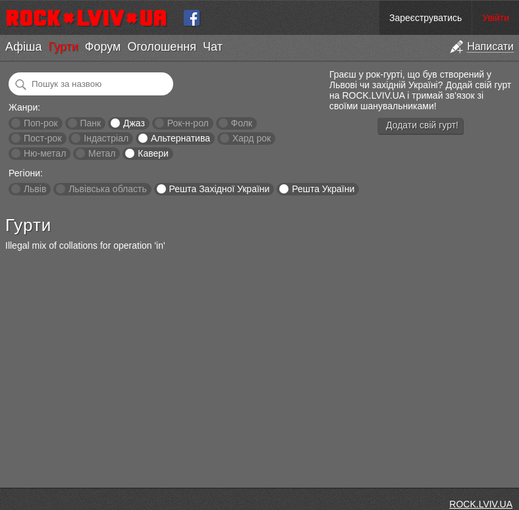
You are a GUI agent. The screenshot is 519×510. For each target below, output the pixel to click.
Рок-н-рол (188, 123)
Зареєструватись (425, 18)
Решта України (323, 189)
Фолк (241, 123)
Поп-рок (41, 123)
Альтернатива (180, 138)
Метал (101, 153)
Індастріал (106, 138)
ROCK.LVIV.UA (480, 504)
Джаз (134, 123)
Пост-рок (43, 138)
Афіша (23, 46)
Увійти (495, 18)
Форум (103, 46)
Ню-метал (45, 153)
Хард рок (251, 138)
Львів (35, 189)
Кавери (153, 153)
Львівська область (107, 189)
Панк (90, 123)
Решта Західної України (219, 189)
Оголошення (161, 46)
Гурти (63, 46)
